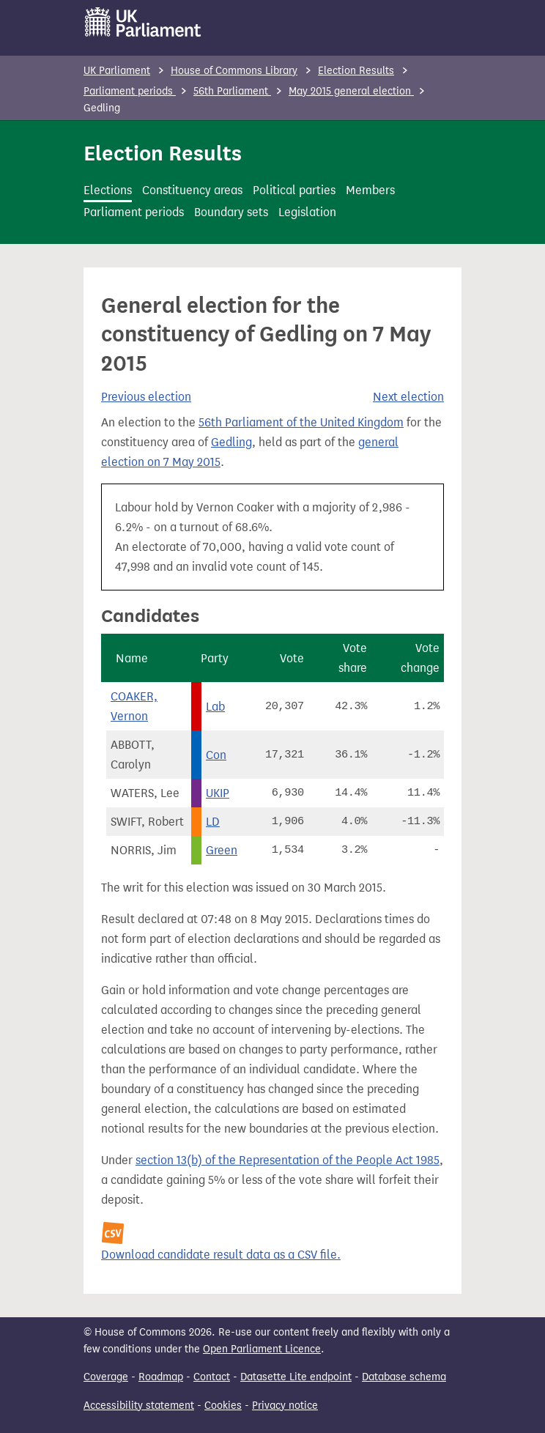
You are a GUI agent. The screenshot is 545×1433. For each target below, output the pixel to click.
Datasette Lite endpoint (296, 1377)
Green (221, 850)
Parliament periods (130, 91)
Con (216, 755)
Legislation (307, 212)
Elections (108, 190)
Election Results (356, 70)
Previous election (146, 397)
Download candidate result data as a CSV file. (221, 1255)
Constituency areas (192, 190)
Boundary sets (231, 212)
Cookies (223, 1405)
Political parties (294, 190)
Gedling (231, 442)
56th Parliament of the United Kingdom (301, 422)
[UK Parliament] (143, 22)
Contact (211, 1377)
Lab (215, 707)
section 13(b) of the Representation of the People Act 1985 (288, 1160)
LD (213, 822)
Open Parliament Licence (262, 1349)
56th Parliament (232, 91)
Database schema (404, 1377)
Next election (408, 397)
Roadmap (160, 1377)
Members (370, 190)
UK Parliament (117, 70)
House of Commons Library (234, 70)
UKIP (217, 793)
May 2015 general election (351, 91)
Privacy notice (285, 1405)
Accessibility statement (139, 1405)
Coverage (106, 1377)
